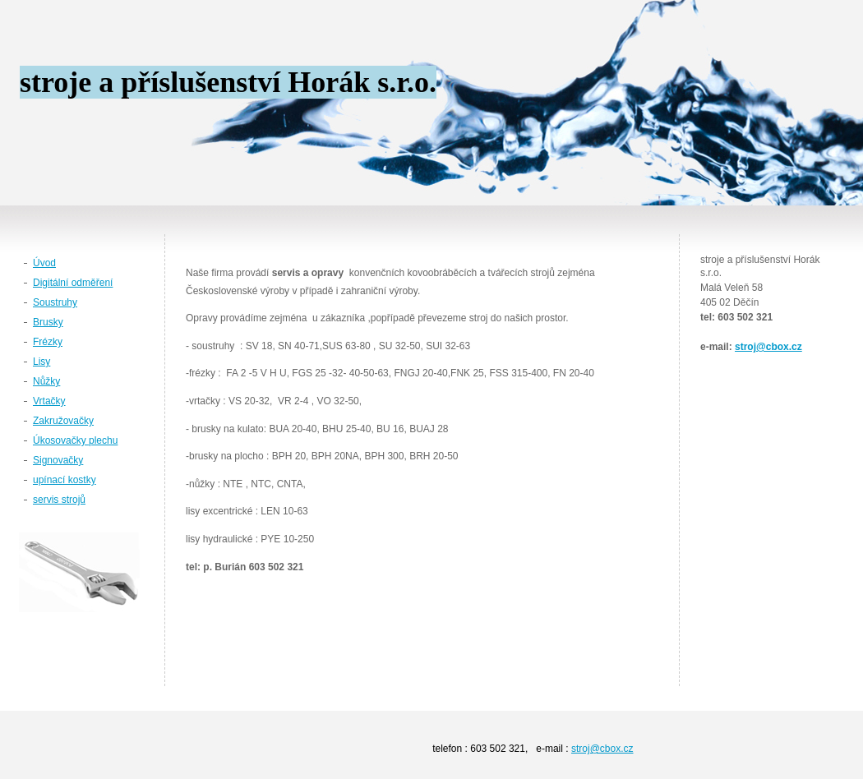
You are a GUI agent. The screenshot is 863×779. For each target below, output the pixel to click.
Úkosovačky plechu (75, 440)
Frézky (47, 342)
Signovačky (58, 460)
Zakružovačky (63, 420)
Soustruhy (55, 302)
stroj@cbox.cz (768, 347)
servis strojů (59, 499)
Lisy (41, 361)
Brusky (48, 322)
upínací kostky (64, 480)
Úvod (44, 263)
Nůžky (46, 381)
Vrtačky (49, 401)
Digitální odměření (73, 282)
